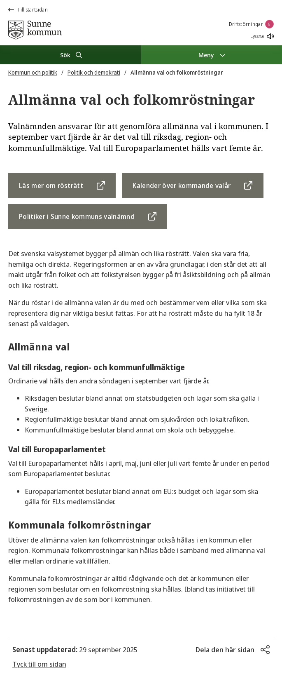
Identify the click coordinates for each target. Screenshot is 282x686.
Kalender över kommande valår (182, 185)
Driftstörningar (251, 24)
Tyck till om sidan (39, 664)
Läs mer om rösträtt (51, 185)
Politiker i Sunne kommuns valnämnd (77, 216)
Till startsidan (28, 9)
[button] (233, 649)
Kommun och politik (32, 72)
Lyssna (262, 36)
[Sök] (70, 54)
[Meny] (211, 54)
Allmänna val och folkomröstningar (177, 72)
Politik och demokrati (94, 72)
